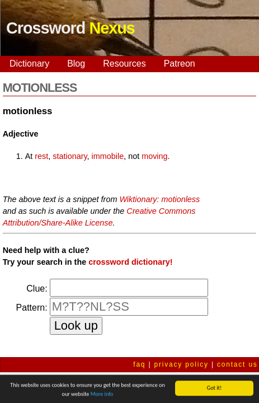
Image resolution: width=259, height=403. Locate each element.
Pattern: (32, 307)
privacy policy (181, 364)
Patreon (179, 63)
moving (154, 156)
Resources (124, 63)
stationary (70, 156)
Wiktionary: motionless (159, 199)
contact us (237, 364)
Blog (76, 63)
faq (139, 364)
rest (41, 156)
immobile (108, 156)
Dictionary (29, 63)
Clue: (36, 288)
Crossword (70, 28)
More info (102, 395)
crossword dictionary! (130, 261)
